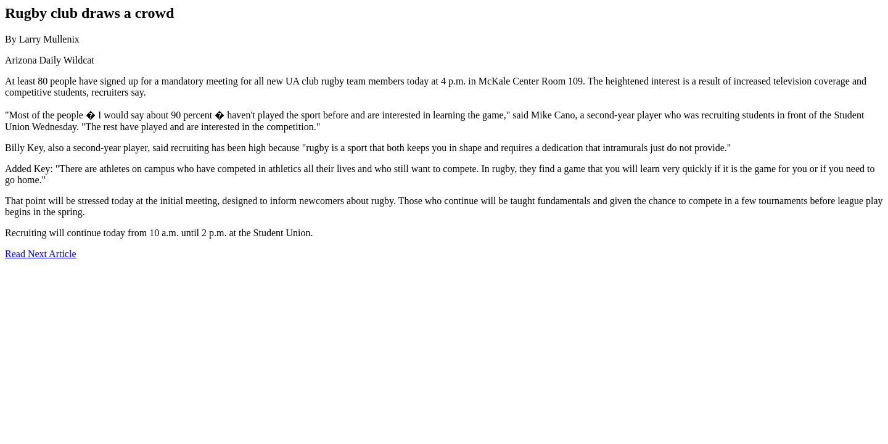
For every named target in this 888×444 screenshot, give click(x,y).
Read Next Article (40, 254)
